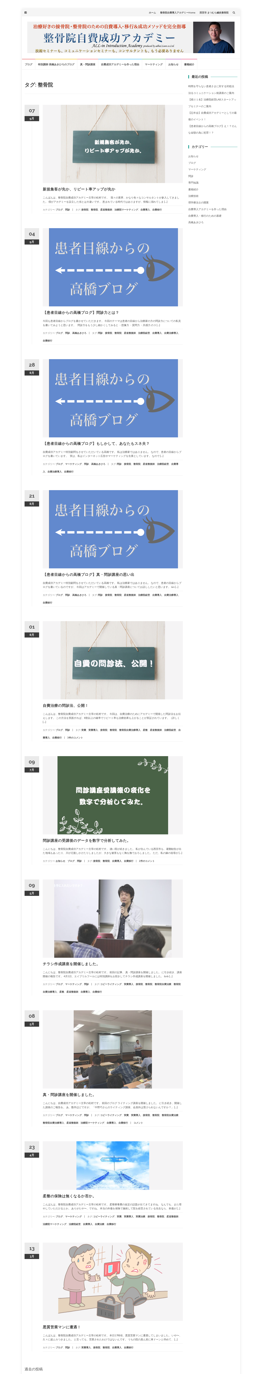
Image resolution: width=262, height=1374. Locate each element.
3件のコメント (75, 737)
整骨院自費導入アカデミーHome (177, 12)
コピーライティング (111, 984)
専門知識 (193, 182)
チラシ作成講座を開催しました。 (71, 964)
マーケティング (154, 64)
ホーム (152, 12)
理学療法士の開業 (198, 202)
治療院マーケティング (126, 209)
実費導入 (93, 729)
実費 (83, 729)
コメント (138, 1122)
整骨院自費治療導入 (129, 729)
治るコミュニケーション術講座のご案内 (211, 92)
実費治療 (140, 1216)
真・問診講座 (87, 64)
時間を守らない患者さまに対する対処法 (211, 86)
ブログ (28, 64)
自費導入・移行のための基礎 (204, 215)
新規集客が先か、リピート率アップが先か (79, 189)
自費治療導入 (171, 332)
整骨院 (94, 209)
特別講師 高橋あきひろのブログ (56, 64)
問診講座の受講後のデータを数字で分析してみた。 (87, 840)
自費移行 (157, 209)
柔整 (145, 729)
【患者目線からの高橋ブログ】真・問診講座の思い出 (88, 574)
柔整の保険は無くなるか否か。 (69, 1196)
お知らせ (173, 64)
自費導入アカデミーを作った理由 (207, 209)
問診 (67, 209)
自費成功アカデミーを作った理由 (120, 64)
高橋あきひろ (79, 332)
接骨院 (84, 209)
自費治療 (99, 1224)
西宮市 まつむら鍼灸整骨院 (214, 12)
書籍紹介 (189, 64)
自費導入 (145, 209)
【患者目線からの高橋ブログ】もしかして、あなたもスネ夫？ (96, 443)
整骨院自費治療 (163, 984)
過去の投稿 (34, 1369)
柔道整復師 (106, 209)
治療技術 (193, 195)
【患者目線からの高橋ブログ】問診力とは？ (81, 312)
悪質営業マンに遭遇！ (62, 1327)
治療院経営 (144, 332)
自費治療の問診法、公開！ (66, 705)
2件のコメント (147, 860)
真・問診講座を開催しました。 (69, 1095)
